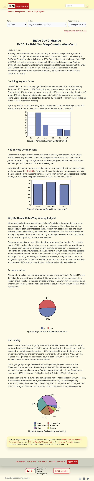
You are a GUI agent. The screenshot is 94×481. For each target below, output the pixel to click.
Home (10, 12)
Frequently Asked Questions (75, 31)
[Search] (74, 5)
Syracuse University (65, 442)
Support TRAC (72, 462)
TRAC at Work (42, 462)
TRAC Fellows (31, 462)
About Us (52, 462)
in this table (29, 171)
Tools (29, 12)
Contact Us (61, 462)
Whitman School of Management (40, 442)
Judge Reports (39, 12)
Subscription (20, 462)
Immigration (22, 6)
